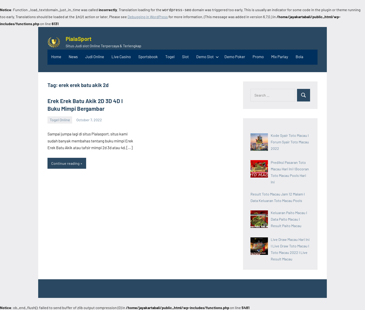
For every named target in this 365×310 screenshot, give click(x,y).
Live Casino (121, 55)
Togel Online (60, 119)
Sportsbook (148, 55)
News (73, 55)
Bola (299, 55)
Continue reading (65, 162)
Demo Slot (206, 55)
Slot (185, 55)
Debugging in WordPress (148, 16)
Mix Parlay (279, 55)
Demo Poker (234, 55)
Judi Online (94, 55)
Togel (170, 55)
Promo (258, 55)
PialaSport (78, 37)
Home (56, 55)
